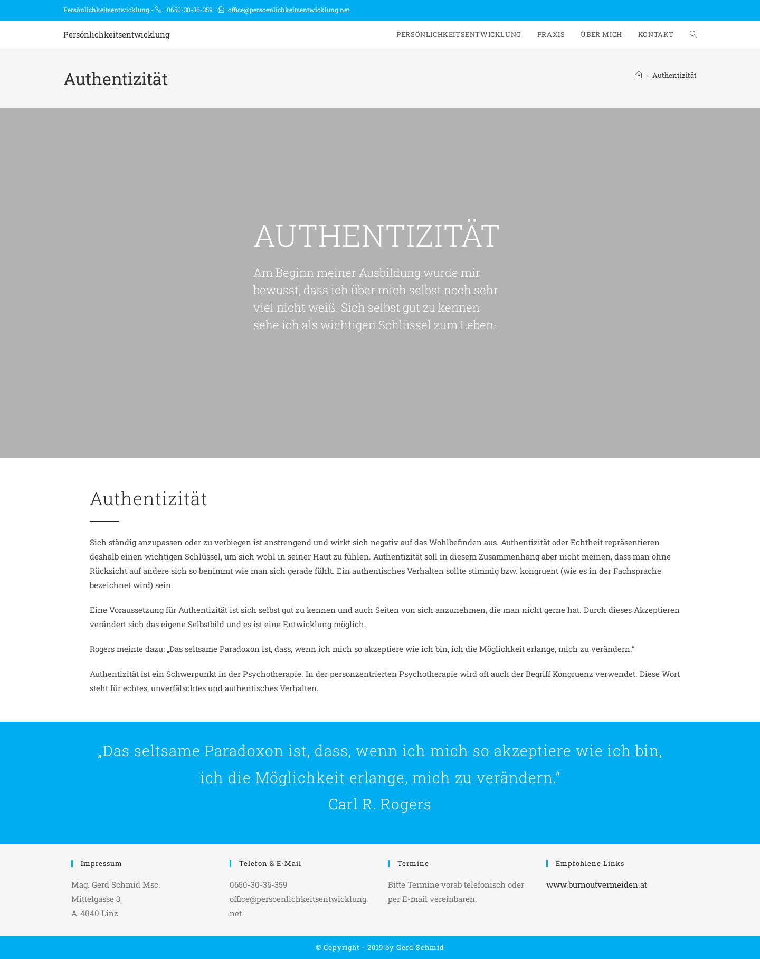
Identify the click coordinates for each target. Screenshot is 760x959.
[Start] (638, 75)
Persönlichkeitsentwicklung (116, 34)
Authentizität (674, 75)
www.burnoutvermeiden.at (596, 884)
